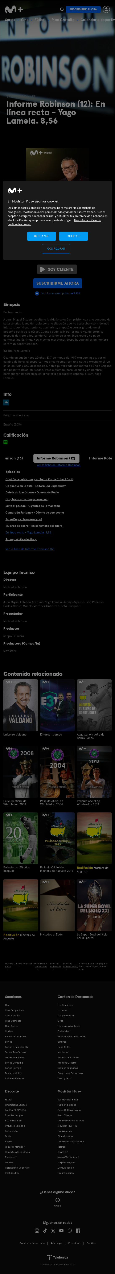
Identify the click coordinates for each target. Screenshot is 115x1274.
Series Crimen (13, 1067)
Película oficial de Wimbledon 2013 (88, 802)
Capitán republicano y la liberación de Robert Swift (39, 479)
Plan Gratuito (63, 19)
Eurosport (10, 1156)
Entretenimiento (14, 1078)
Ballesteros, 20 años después (16, 868)
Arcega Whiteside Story (21, 539)
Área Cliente (65, 1114)
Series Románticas (15, 1051)
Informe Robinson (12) (56, 458)
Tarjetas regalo (66, 1162)
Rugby (8, 1141)
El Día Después (13, 1120)
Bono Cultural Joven (69, 1109)
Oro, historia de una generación (26, 499)
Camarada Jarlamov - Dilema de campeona (34, 512)
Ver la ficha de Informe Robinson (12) (29, 549)
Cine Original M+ (14, 1009)
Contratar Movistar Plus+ (72, 1141)
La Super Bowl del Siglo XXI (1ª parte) (92, 935)
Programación (66, 1172)
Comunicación (66, 1167)
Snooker (10, 1162)
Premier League (14, 1114)
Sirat (60, 1020)
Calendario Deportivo (17, 1167)
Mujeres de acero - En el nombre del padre (33, 525)
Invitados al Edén (51, 934)
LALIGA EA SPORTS (15, 1109)
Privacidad (74, 1242)
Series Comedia (14, 1062)
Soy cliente (57, 269)
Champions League (16, 1104)
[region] (57, 220)
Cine (25, 19)
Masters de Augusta (92, 869)
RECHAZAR (41, 236)
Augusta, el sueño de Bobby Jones (90, 736)
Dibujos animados (68, 1067)
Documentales (13, 1072)
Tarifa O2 (63, 1151)
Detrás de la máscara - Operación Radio (32, 492)
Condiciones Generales (71, 1120)
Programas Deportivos (70, 1072)
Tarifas (61, 1146)
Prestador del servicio (32, 1242)
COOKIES (90, 1242)
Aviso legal (56, 1242)
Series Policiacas (14, 1057)
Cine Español (12, 1015)
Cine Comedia (13, 1020)
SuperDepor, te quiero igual (23, 519)
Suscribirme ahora (83, 9)
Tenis (8, 1135)
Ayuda (57, 1202)
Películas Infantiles (15, 1036)
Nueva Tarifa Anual (68, 1156)
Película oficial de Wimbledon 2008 (14, 802)
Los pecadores (66, 1015)
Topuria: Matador (15, 1146)
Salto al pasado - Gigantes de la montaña (32, 505)
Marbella (63, 1051)
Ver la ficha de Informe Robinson (59, 465)
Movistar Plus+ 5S (67, 1125)
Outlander (63, 1030)
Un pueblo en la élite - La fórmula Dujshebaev (35, 486)
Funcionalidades (67, 1104)
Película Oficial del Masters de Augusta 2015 (56, 868)
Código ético (65, 1130)
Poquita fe (63, 1046)
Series (10, 19)
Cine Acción (12, 1025)
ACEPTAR (73, 236)
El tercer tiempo (51, 734)
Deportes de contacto (17, 1151)
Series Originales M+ (16, 1046)
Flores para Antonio (69, 1025)
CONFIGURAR (56, 248)
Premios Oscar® (67, 1062)
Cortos (9, 1030)
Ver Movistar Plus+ (68, 1099)
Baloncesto (11, 1130)
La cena (62, 1009)
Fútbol (40, 19)
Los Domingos (65, 1004)
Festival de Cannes (68, 1057)
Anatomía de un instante (72, 1036)
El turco (62, 1041)
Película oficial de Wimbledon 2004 (51, 802)
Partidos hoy (12, 1172)
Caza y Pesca (65, 1078)
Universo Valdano (14, 734)
